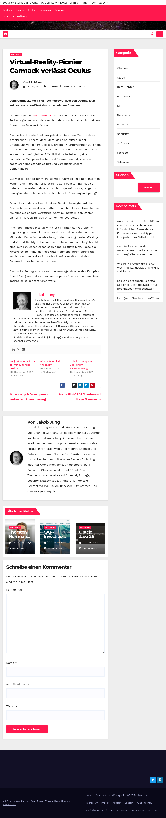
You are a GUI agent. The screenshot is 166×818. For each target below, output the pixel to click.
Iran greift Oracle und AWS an (138, 298)
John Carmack (42, 115)
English (32, 10)
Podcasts (122, 810)
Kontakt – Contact (123, 803)
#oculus (79, 86)
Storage (122, 152)
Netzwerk (123, 115)
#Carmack (55, 86)
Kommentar (15, 589)
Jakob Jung (35, 82)
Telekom (123, 162)
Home (89, 795)
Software (16, 54)
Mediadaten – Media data (100, 810)
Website (11, 706)
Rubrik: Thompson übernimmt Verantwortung (81, 365)
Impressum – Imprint (52, 10)
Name (11, 663)
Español (20, 10)
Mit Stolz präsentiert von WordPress (23, 801)
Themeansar (9, 804)
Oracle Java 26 (86, 534)
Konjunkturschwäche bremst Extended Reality (22, 365)
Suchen (122, 175)
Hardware (124, 96)
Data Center (125, 87)
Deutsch (7, 10)
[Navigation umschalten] (159, 34)
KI (118, 105)
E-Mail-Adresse (18, 684)
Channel (123, 68)
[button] (152, 34)
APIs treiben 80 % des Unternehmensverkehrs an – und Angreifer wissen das (137, 250)
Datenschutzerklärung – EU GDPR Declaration (121, 795)
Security (123, 134)
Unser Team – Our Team (144, 810)
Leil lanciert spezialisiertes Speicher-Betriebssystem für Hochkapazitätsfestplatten (137, 284)
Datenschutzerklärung (15, 16)
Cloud (121, 77)
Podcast (122, 124)
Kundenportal (144, 803)
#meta (67, 86)
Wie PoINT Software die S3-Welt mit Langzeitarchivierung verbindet (138, 267)
